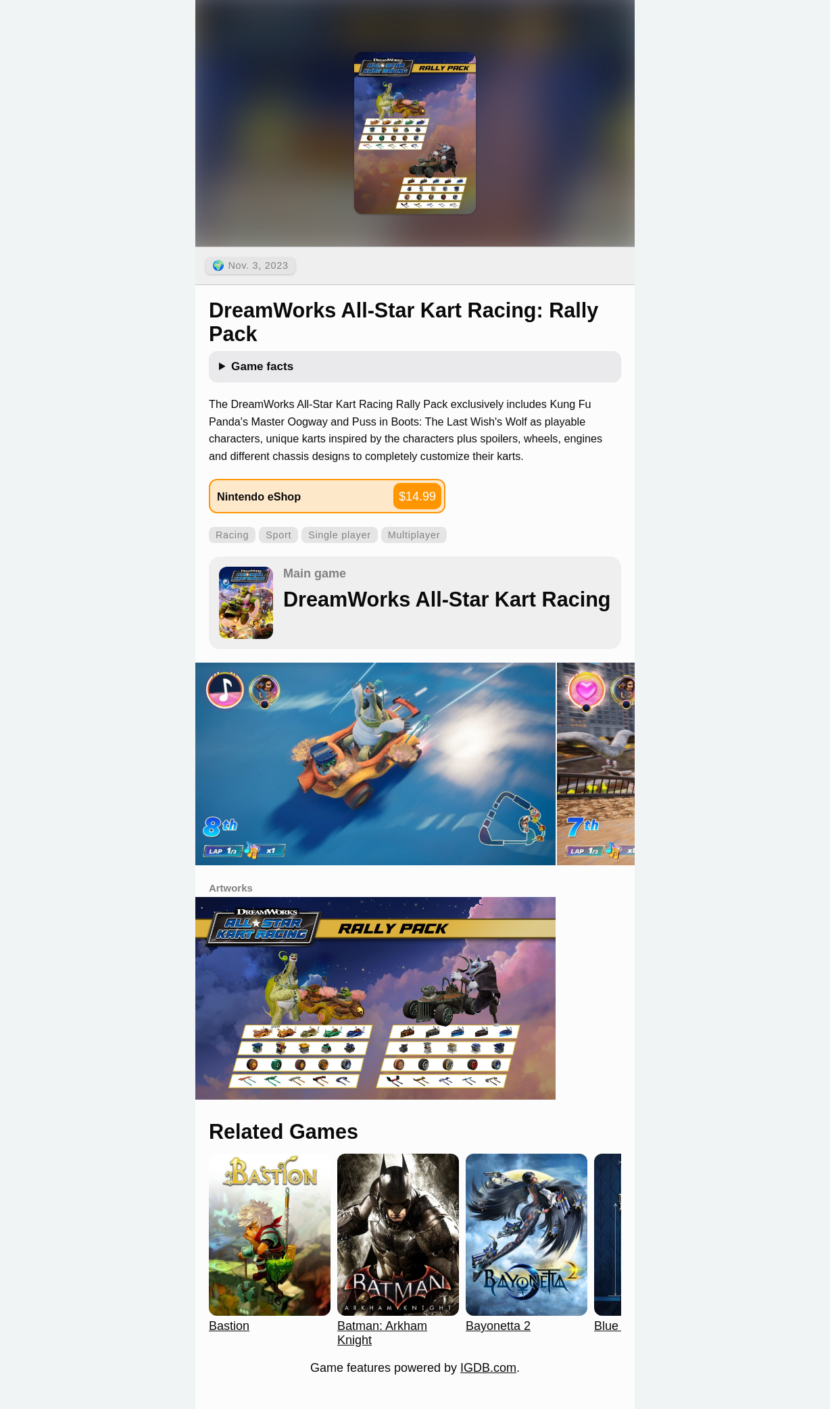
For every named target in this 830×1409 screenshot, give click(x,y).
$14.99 (417, 496)
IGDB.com (488, 1368)
